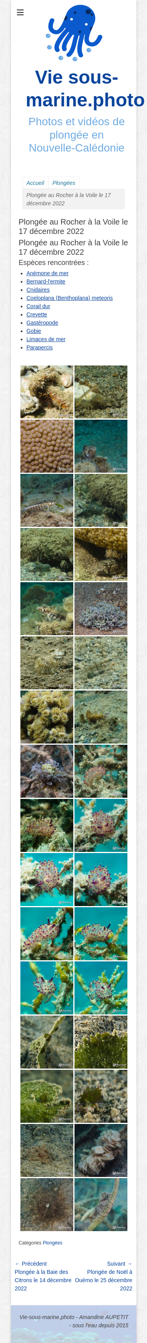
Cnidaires (38, 290)
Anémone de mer (48, 273)
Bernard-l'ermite (46, 281)
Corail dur (39, 306)
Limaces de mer (46, 339)
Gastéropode (42, 323)
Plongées (64, 183)
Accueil (35, 183)
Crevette (37, 314)
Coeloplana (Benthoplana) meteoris (70, 298)
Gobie (34, 331)
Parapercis (40, 347)
